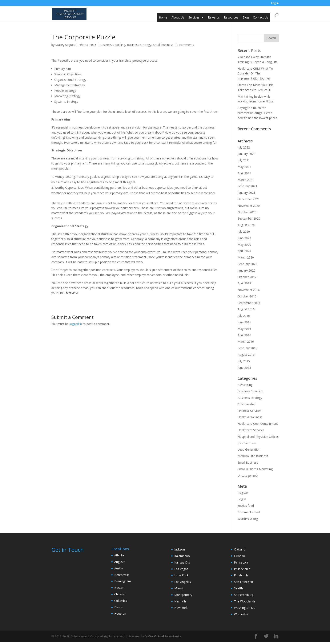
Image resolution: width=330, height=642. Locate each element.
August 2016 (246, 309)
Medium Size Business (253, 456)
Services (194, 17)
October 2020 (247, 212)
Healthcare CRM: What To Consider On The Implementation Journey (255, 73)
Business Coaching (112, 45)
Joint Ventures (247, 443)
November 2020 (249, 206)
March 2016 (246, 342)
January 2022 (246, 154)
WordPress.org (248, 519)
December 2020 (248, 199)
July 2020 (244, 231)
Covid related (246, 404)
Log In (275, 3)
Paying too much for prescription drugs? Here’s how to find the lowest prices (257, 113)
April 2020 (244, 251)
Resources (231, 17)
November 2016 (249, 290)
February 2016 (247, 348)
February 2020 (247, 264)
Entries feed (246, 506)
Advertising (245, 385)
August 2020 (246, 225)
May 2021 (244, 167)
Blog (245, 17)
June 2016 (244, 322)
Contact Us (260, 17)
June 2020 (244, 238)
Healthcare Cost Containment (258, 424)
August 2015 (246, 355)
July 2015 (244, 361)
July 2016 (244, 316)
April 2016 (244, 335)
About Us (178, 17)
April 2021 (244, 173)
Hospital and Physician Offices (258, 437)
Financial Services (249, 411)
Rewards (214, 17)
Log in (242, 499)
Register (243, 493)
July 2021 (244, 160)
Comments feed (249, 512)
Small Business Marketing (255, 469)
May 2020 (244, 245)
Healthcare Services (251, 430)
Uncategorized (247, 476)
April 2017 (244, 283)
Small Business (163, 45)
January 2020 (246, 270)
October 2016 (247, 296)
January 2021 (246, 193)
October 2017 (247, 277)
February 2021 (247, 186)
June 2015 (244, 368)
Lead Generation (249, 449)
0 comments (185, 45)
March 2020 (246, 257)
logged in (75, 324)
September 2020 (249, 218)
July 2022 (244, 147)
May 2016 (244, 329)
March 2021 (246, 180)
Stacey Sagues (65, 45)
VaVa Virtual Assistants (163, 636)
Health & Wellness (250, 417)
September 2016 (249, 303)
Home (163, 17)
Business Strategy (139, 45)
